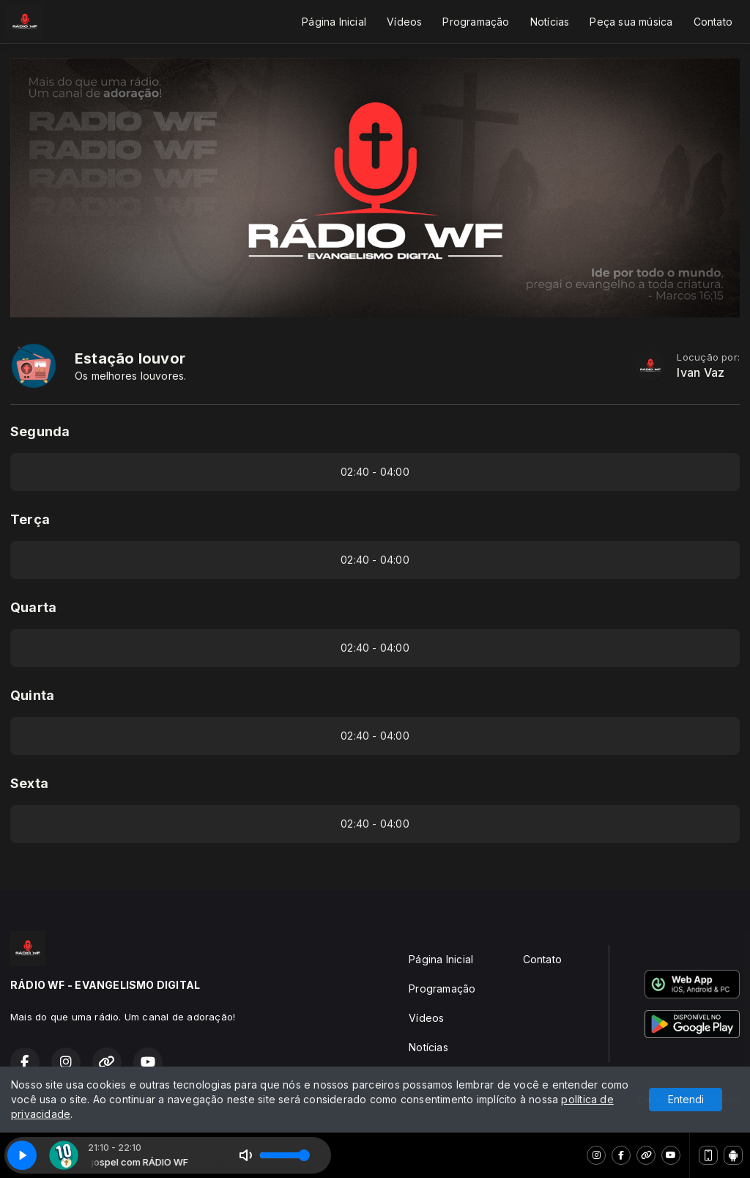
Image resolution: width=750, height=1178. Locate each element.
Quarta (33, 607)
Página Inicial (334, 21)
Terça (30, 519)
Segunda (40, 431)
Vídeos (404, 21)
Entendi (686, 1099)
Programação (475, 21)
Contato (713, 21)
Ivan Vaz (700, 373)
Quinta (32, 695)
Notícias (550, 21)
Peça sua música (631, 21)
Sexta (29, 783)
